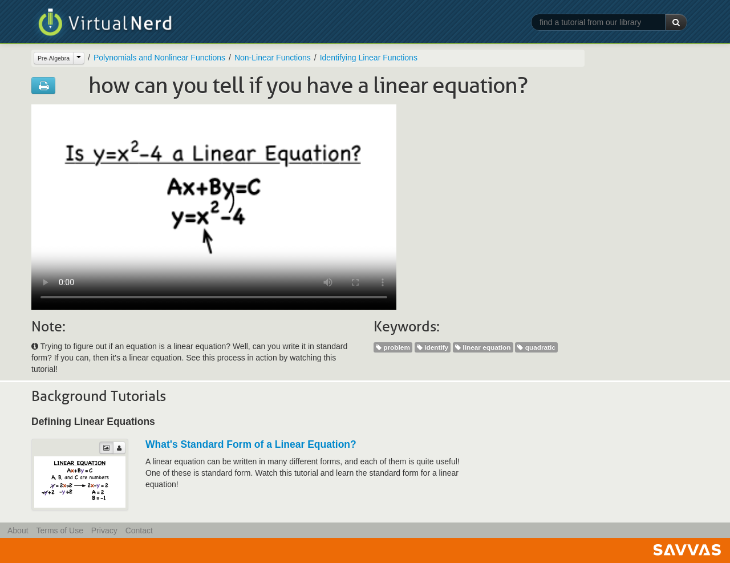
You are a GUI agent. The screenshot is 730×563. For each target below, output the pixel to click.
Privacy (104, 530)
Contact (139, 530)
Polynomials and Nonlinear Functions (159, 57)
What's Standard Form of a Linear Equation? (250, 444)
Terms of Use (59, 530)
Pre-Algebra (54, 58)
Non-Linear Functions (272, 57)
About (18, 530)
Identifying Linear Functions (368, 57)
